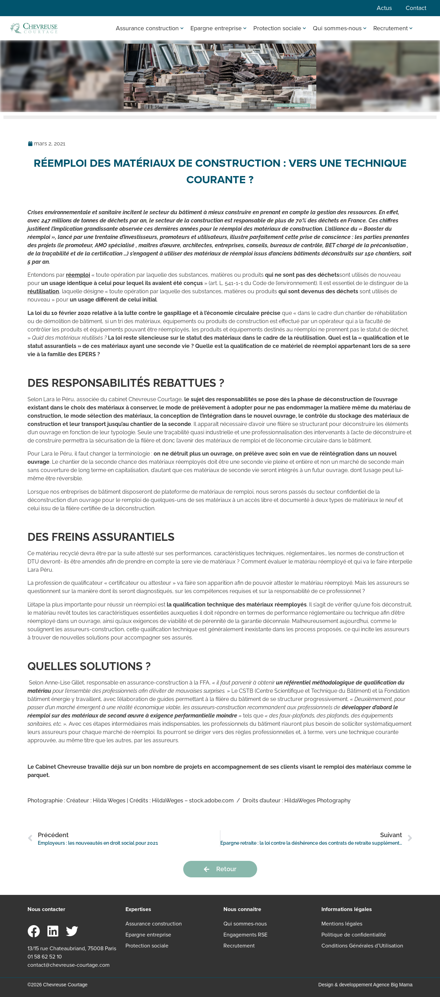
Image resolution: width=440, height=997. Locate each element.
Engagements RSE (245, 935)
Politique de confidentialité (353, 935)
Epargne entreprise (218, 28)
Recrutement (392, 28)
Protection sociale (279, 28)
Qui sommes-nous (339, 28)
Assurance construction (150, 28)
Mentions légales (341, 924)
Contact (416, 7)
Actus (384, 7)
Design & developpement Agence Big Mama (365, 984)
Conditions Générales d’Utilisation (362, 946)
